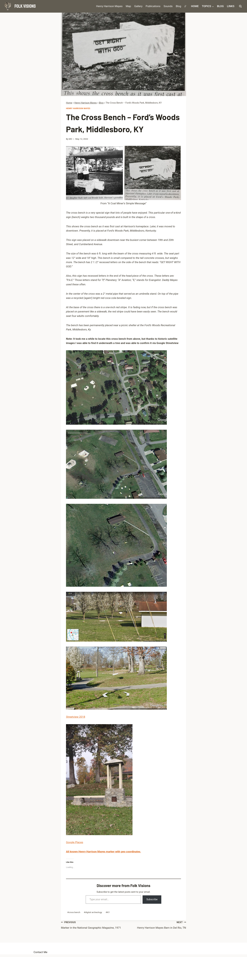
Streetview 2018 (75, 716)
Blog (178, 6)
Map (128, 6)
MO (70, 139)
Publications (153, 6)
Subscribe (152, 899)
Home (195, 6)
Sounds (168, 6)
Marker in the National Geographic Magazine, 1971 (92, 924)
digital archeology (93, 912)
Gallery (138, 6)
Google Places (74, 842)
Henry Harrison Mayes (109, 6)
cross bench (73, 912)
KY (108, 912)
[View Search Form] (240, 6)
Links (230, 6)
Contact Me (40, 952)
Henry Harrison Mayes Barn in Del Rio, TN (154, 924)
